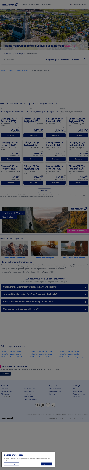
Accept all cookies (46, 464)
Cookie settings (12, 464)
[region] (28, 459)
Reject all (33, 464)
